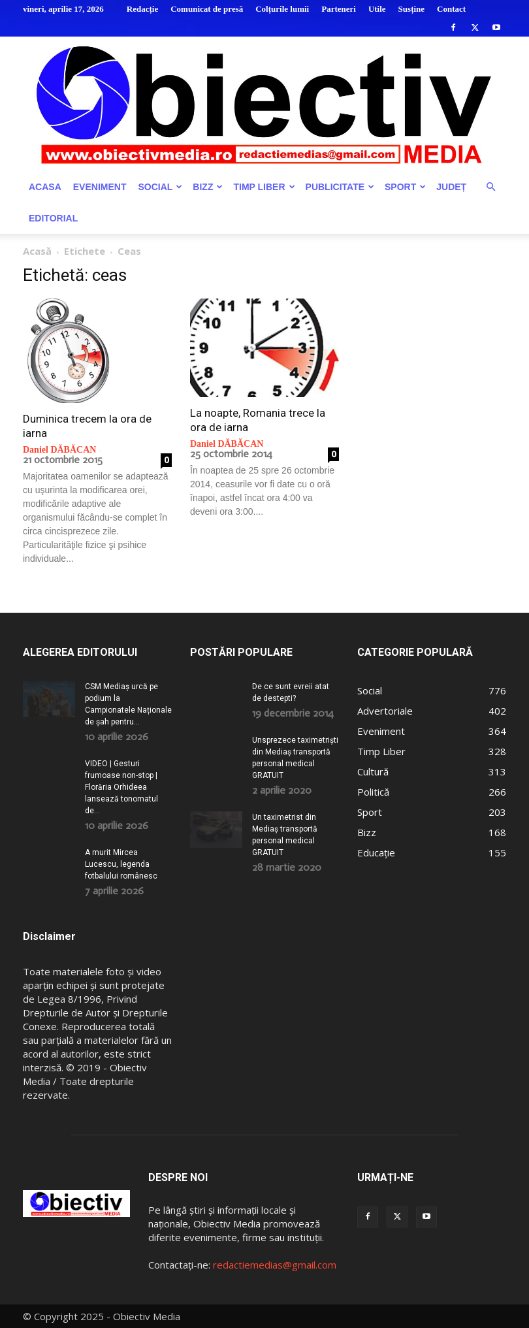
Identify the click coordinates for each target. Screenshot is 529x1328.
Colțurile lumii (282, 9)
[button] (490, 187)
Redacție (142, 9)
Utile (377, 9)
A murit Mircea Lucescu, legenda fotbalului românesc (121, 864)
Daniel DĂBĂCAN (59, 450)
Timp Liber (264, 187)
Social (160, 187)
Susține (411, 9)
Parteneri (338, 9)
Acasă (37, 250)
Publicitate (340, 187)
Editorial (53, 218)
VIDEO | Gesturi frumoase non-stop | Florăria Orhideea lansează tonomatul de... (121, 787)
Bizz (208, 187)
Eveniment (100, 187)
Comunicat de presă (206, 9)
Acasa (45, 187)
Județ (451, 187)
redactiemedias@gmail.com (274, 1264)
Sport (405, 187)
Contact (451, 9)
